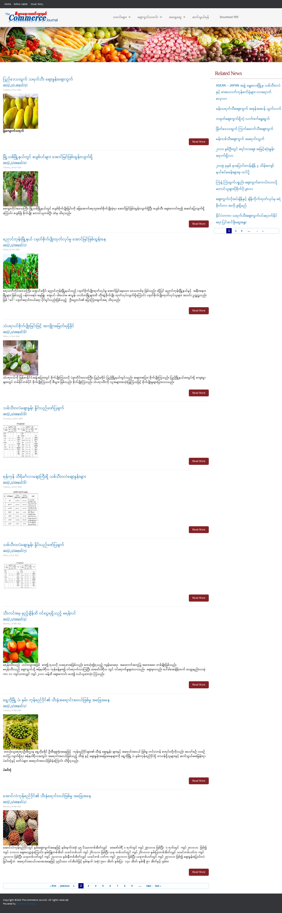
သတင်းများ (119, 17)
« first (53, 886)
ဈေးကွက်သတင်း (147, 17)
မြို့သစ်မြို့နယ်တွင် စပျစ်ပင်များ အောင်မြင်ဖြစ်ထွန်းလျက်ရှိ (48, 157)
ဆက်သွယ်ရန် (200, 17)
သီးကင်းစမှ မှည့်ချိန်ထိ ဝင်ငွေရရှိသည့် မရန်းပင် (39, 613)
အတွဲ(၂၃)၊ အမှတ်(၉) (15, 85)
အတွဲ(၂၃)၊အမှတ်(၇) (15, 244)
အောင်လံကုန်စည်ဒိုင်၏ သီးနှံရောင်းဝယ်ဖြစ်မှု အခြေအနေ (47, 796)
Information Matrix (26, 904)
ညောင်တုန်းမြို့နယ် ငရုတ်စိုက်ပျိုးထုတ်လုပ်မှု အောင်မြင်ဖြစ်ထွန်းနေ (54, 239)
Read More (198, 142)
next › (149, 886)
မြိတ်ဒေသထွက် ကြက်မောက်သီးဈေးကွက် (244, 129)
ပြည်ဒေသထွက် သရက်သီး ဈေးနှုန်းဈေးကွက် (38, 79)
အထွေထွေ (174, 17)
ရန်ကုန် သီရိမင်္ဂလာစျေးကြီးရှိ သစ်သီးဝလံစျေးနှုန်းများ (44, 476)
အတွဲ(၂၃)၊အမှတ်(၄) (14, 705)
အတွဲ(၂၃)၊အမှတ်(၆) (15, 331)
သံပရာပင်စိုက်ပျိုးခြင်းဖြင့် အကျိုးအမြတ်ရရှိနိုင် (38, 326)
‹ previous (64, 886)
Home (7, 4)
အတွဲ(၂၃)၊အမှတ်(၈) (15, 162)
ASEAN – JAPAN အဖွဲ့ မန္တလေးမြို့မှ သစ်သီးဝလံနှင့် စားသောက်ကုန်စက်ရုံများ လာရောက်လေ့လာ (248, 92)
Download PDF (229, 17)
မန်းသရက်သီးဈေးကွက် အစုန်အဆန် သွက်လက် (248, 109)
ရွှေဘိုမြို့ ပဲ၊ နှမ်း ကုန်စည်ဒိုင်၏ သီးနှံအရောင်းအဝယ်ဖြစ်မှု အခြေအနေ (56, 700)
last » (158, 886)
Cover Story (37, 4)
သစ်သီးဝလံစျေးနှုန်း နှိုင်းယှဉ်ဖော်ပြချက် (33, 408)
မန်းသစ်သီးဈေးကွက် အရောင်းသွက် (240, 139)
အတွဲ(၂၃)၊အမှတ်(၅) (15, 550)
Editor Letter (21, 4)
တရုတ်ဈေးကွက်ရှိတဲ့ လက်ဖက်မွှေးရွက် (243, 119)
